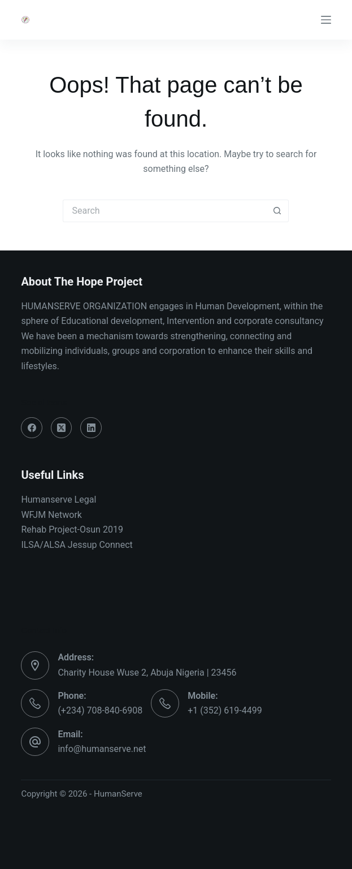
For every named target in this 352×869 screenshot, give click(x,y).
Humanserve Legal (58, 499)
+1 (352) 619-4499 (225, 710)
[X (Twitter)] (61, 428)
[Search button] (277, 211)
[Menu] (326, 20)
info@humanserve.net (102, 748)
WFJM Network (51, 514)
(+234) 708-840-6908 (100, 710)
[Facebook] (31, 428)
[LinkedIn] (91, 428)
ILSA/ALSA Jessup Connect (76, 544)
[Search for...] (164, 211)
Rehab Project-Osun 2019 (72, 529)
